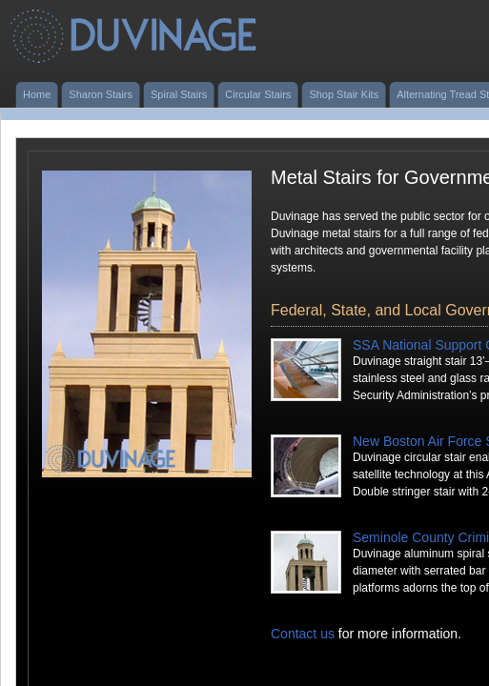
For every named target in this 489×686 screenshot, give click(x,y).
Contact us (303, 633)
